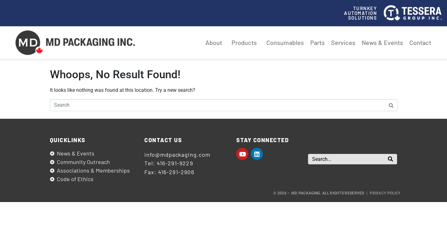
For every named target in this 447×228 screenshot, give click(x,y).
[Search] (390, 159)
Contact (420, 42)
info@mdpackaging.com (177, 154)
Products (246, 42)
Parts (317, 42)
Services (343, 42)
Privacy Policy (385, 193)
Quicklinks (68, 139)
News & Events (382, 42)
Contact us (163, 139)
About (215, 42)
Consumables (285, 42)
